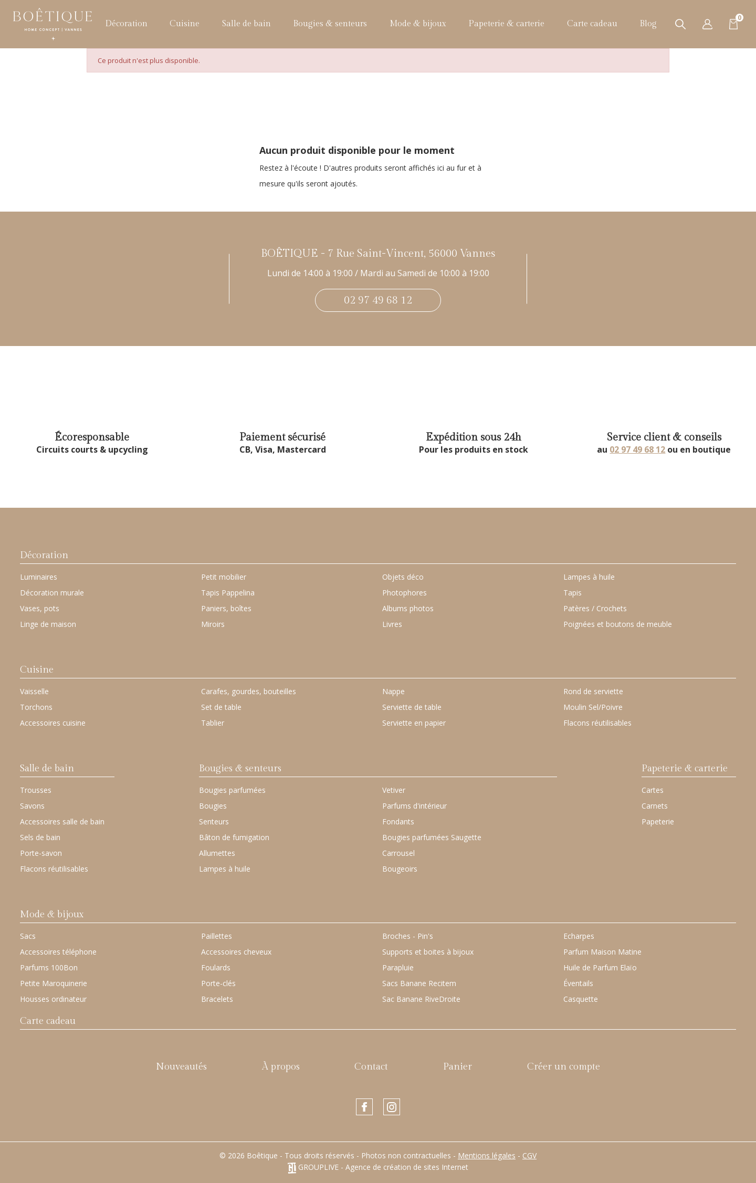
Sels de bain (40, 837)
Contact (371, 1066)
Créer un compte (563, 1066)
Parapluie (398, 967)
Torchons (36, 707)
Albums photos (408, 608)
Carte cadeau (592, 24)
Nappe (393, 691)
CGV (529, 1155)
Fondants (398, 821)
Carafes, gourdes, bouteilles (248, 691)
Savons (32, 806)
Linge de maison (48, 624)
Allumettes (217, 853)
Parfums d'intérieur (414, 806)
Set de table (221, 707)
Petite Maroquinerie (53, 983)
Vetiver (393, 790)
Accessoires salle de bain (62, 821)
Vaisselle (34, 691)
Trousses (35, 790)
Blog (648, 24)
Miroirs (213, 624)
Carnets (655, 806)
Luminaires (38, 577)
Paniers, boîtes (226, 608)
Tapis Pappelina (228, 593)
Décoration (126, 24)
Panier (457, 1066)
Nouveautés (181, 1066)
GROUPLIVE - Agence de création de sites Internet (378, 1167)
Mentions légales (487, 1155)
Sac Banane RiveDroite (421, 999)
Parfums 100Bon (49, 967)
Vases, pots (39, 608)
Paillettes (216, 936)
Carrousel (398, 853)
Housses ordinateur (53, 999)
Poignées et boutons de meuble (617, 624)
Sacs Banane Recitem (419, 983)
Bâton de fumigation (234, 837)
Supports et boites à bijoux (428, 952)
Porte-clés (218, 983)
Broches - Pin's (407, 936)
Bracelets (217, 999)
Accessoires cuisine (53, 723)
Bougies (213, 806)
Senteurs (214, 821)
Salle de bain (246, 24)
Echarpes (578, 936)
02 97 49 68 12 (378, 300)
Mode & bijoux (418, 24)
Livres (392, 624)
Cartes (653, 790)
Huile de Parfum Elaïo (600, 967)
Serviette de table (412, 707)
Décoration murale (52, 593)
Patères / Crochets (595, 608)
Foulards (215, 967)
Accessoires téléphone (58, 952)
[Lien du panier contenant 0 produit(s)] (733, 23)
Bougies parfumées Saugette (431, 837)
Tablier (212, 723)
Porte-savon (41, 853)
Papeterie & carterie (506, 24)
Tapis (572, 593)
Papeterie (658, 821)
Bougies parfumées (232, 790)
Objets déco (403, 577)
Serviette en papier (414, 723)
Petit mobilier (223, 577)
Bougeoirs (399, 869)
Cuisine (185, 24)
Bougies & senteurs (330, 24)
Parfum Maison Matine (602, 952)
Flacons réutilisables (597, 723)
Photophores (404, 593)
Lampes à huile (589, 577)
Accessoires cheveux (236, 952)
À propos (281, 1066)
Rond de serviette (593, 691)
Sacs (28, 936)
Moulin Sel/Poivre (593, 707)
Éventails (578, 983)
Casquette (580, 999)
